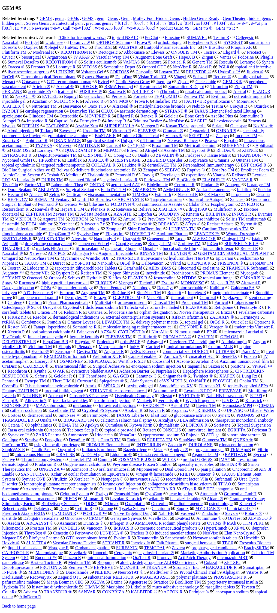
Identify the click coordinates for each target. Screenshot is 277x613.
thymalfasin (169, 425)
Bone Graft (194, 116)
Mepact (8, 81)
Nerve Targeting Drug (132, 513)
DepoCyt (165, 287)
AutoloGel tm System (21, 175)
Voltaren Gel (92, 72)
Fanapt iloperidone (50, 327)
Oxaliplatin (135, 503)
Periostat (119, 96)
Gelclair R (63, 376)
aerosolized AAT (125, 184)
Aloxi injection (20, 130)
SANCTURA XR (160, 489)
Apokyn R (134, 410)
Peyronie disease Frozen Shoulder (142, 464)
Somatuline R (85, 327)
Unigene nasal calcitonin (84, 464)
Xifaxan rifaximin (187, 317)
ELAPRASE (197, 307)
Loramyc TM (258, 184)
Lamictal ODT (239, 508)
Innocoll (100, 552)
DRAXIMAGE (67, 140)
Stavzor (231, 513)
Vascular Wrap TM (112, 57)
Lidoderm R (37, 268)
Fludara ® (210, 184)
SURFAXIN (127, 547)
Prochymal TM (194, 302)
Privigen (9, 292)
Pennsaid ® (48, 204)
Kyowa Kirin (141, 425)
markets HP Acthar (52, 248)
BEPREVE (103, 567)
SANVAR (87, 592)
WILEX (169, 459)
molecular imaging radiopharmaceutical (138, 327)
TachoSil (147, 282)
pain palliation (213, 469)
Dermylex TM (82, 111)
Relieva (145, 209)
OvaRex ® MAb (221, 523)
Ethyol (132, 150)
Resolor (39, 317)
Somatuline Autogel (206, 199)
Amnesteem (78, 435)
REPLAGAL (100, 361)
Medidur (73, 175)
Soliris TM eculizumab (246, 219)
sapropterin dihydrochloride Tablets (86, 268)
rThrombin (169, 91)
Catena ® (16, 425)
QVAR (59, 371)
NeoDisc (176, 121)
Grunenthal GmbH (240, 493)
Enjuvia (193, 435)
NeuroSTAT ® (130, 572)
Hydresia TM (13, 587)
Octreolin (159, 503)
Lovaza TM (169, 72)
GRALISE (65, 454)
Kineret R (247, 503)
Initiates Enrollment (99, 449)
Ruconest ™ (46, 557)
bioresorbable (191, 287)
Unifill (83, 199)
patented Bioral (82, 179)
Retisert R (249, 248)
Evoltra (167, 282)
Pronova (164, 557)
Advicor (30, 592)
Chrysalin (144, 72)
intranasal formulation (107, 557)
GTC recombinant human (69, 81)
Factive (8, 459)
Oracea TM (47, 312)
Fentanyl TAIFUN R (20, 390)
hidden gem (12, 23)
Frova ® (144, 42)
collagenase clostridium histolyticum (179, 484)
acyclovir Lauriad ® (156, 552)
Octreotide (69, 116)
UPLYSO (235, 410)
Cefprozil (208, 297)
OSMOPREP (71, 361)
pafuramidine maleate (21, 582)
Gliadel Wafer (262, 410)
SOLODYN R (66, 101)
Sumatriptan (253, 567)
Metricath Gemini (199, 145)
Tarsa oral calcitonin (25, 430)
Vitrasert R (121, 130)
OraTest (235, 518)
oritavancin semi (132, 302)
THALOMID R (15, 248)
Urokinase (54, 42)
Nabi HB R (32, 395)
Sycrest (259, 454)
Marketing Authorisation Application (212, 552)
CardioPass (41, 449)
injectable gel (14, 101)
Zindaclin (209, 513)
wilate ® (156, 498)
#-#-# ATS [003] (109, 28)
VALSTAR (127, 47)
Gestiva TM (87, 351)
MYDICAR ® (207, 508)
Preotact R (40, 67)
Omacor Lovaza (81, 322)
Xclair (56, 474)
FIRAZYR (17, 317)
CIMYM (92, 587)
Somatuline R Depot (186, 86)
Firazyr (100, 297)
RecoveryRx (41, 577)
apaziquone (12, 116)
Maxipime (115, 587)
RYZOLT (10, 111)
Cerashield (133, 268)
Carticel (153, 346)
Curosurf (85, 381)
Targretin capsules (166, 199)
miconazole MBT (232, 557)
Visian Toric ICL (152, 76)
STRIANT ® (176, 111)
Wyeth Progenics (200, 400)
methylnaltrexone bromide (162, 106)
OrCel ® (127, 263)
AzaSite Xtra (86, 125)
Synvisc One (88, 233)
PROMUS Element (217, 273)
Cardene (15, 302)
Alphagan (230, 572)
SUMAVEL (196, 37)
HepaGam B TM (106, 439)
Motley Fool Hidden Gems (156, 18)
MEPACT (111, 150)
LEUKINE (65, 72)
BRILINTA (215, 214)
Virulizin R (12, 346)
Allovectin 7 (36, 400)
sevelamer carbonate (256, 312)
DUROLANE (201, 444)
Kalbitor (217, 287)
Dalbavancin (152, 263)
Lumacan (47, 229)
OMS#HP (197, 381)
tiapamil (195, 366)
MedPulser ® (161, 572)
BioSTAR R (105, 135)
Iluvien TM (206, 405)
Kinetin (192, 214)
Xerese (35, 253)
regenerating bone (120, 248)
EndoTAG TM (113, 189)
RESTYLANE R (17, 238)
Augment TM (93, 292)
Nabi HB (166, 513)
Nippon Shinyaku (123, 273)
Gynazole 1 (199, 130)
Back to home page (19, 606)
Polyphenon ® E (202, 42)
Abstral (239, 91)
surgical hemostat (200, 542)
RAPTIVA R (236, 454)
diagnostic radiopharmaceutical (29, 498)
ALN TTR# (36, 542)
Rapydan (83, 341)
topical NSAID (125, 37)
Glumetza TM (214, 439)
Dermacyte (249, 317)
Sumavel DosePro (23, 62)
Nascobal (10, 42)
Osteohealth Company (134, 395)
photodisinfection (17, 229)
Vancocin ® (96, 528)
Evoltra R (122, 538)
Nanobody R (105, 238)
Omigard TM (233, 238)
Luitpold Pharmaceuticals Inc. (170, 47)
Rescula (226, 62)
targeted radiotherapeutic (63, 165)
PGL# (223, 67)
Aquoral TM (53, 219)
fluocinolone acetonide (22, 233)
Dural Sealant (20, 189)
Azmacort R (81, 469)
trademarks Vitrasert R (254, 327)
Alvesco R (94, 101)
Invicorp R (116, 121)
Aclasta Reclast (93, 214)
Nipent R (10, 263)
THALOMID (165, 96)
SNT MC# (119, 101)
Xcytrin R (16, 332)
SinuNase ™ (70, 415)
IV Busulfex (213, 47)
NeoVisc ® (263, 125)
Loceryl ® (44, 361)
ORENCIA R (198, 263)
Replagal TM (159, 243)
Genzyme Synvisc (126, 518)
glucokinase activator (192, 415)
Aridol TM (180, 405)
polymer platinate (191, 577)
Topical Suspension (254, 425)
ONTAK (97, 184)
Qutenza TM (247, 160)
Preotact (254, 52)
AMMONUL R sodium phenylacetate (168, 523)
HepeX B (187, 57)
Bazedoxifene (135, 449)
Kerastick (253, 400)
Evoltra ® (40, 351)
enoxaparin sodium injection (156, 366)
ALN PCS (56, 253)
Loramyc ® (80, 42)
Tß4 (25, 557)
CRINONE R (191, 327)
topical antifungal (218, 278)
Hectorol (15, 194)
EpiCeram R (118, 474)
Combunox (31, 322)
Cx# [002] (136, 145)
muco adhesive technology (175, 587)
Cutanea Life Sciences (119, 489)
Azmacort (68, 523)
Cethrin (35, 302)
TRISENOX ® (230, 263)
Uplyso (127, 140)
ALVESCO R (204, 238)
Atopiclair (208, 493)
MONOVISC (192, 282)
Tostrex (210, 52)
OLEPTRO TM (126, 297)
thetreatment (182, 297)
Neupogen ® (112, 479)
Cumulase (114, 425)
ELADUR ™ (213, 179)
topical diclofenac (218, 248)
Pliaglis (266, 57)
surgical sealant (100, 140)
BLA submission (194, 420)
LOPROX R (196, 425)
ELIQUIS (103, 282)
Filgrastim (115, 233)
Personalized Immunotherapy (208, 165)
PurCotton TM (15, 444)
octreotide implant (250, 96)
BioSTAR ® (231, 464)
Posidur (264, 189)
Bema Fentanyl (112, 287)
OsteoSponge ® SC (19, 307)
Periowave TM (157, 179)
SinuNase (187, 439)
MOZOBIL (129, 567)
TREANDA (156, 567)
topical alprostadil (120, 430)
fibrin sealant (87, 248)
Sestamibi (10, 224)
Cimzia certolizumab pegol (161, 454)
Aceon (55, 430)
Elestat (166, 395)
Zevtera (178, 547)
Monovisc (245, 101)
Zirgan (207, 57)
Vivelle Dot (159, 518)
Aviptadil (10, 243)
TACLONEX (57, 125)
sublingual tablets (253, 76)
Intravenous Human (32, 454)
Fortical (221, 302)
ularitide (9, 518)
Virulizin (59, 479)
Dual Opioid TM (179, 469)
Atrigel (151, 150)
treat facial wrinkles (70, 400)
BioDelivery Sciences (60, 503)
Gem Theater (234, 18)
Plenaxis (84, 346)
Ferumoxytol (98, 415)
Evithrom (219, 96)
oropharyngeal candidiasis (214, 547)
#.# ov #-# (239, 23)
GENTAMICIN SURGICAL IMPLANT (233, 253)
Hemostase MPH (237, 405)
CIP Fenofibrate (92, 376)
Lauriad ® (26, 179)
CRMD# (96, 518)
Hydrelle (94, 278)
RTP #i (256, 395)
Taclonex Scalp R (82, 430)
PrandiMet (250, 351)
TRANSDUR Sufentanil (247, 268)
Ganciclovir (94, 96)
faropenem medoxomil (38, 297)
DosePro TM (223, 170)
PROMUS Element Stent (108, 444)
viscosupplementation (107, 194)
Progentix (179, 410)
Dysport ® (200, 150)
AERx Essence (143, 351)
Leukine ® (131, 165)
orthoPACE (130, 341)
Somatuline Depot (119, 67)
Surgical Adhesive (109, 366)
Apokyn (92, 425)
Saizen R (216, 366)
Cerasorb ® (83, 489)
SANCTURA (32, 474)
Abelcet (36, 194)
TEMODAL (154, 547)
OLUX (107, 111)
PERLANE (12, 91)
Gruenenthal (158, 238)
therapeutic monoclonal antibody (244, 420)
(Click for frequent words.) (82, 37)
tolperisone (244, 302)
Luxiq (180, 238)
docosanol (161, 361)
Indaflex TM (166, 101)
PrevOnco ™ (158, 219)
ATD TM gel (92, 454)
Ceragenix (123, 552)
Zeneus (254, 121)
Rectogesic (108, 52)
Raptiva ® (196, 170)
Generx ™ (74, 204)
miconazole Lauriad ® (244, 332)
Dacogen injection (18, 287)
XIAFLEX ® (13, 106)
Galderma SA (243, 287)
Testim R (221, 37)
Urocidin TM (94, 130)
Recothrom (17, 371)
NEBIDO (103, 572)
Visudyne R (58, 547)
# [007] (137, 23)
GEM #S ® (203, 28)
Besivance (72, 106)
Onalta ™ (48, 420)
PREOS (70, 498)
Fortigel (32, 42)
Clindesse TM (41, 116)
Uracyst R (238, 106)
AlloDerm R (30, 596)
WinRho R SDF (132, 361)
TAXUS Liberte (130, 415)
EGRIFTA (236, 430)
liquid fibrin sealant (25, 547)
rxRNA (8, 322)
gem (100, 18)
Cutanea (95, 312)
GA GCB (121, 376)
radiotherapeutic (188, 503)
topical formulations (184, 346)
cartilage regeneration (44, 111)
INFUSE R (241, 214)
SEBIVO (172, 170)
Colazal (210, 562)
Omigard (10, 258)
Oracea (55, 278)
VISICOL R (25, 219)
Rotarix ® (253, 513)
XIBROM (79, 219)
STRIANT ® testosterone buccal (118, 390)
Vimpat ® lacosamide (154, 474)
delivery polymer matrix (157, 322)
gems (59, 18)
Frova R (142, 101)
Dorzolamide (77, 572)
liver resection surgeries (28, 72)
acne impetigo (181, 493)
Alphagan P (82, 253)
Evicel (103, 81)
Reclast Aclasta (220, 224)
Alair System (141, 381)
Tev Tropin (11, 336)
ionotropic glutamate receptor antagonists (60, 484)
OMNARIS (226, 130)
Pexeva (211, 140)
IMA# (224, 459)
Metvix (65, 145)
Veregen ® (218, 327)
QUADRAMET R (81, 150)
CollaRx (9, 592)
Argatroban (57, 57)
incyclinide (155, 273)
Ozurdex (261, 106)
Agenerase (138, 582)
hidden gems (260, 18)
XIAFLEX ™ (170, 209)
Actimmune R (165, 390)
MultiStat (103, 302)
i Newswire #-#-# (44, 28)
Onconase (73, 518)
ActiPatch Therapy (194, 557)
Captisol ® (63, 121)
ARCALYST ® (39, 523)
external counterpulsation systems (135, 317)
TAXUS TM (35, 263)
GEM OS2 (21, 150)
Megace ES (12, 538)
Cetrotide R (184, 184)
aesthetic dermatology (139, 111)
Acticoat (55, 395)
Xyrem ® (248, 224)
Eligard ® (231, 52)
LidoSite (138, 587)
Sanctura (154, 62)
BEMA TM (69, 425)
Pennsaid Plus (127, 493)
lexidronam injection (112, 400)
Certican (74, 194)
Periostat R (261, 430)
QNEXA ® (243, 439)
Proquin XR (241, 47)
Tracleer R (139, 533)
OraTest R (141, 557)
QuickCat (239, 322)
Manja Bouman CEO (65, 582)
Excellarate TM (62, 410)
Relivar (62, 170)
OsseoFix (10, 385)
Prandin (54, 322)
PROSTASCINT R (229, 577)
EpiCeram (224, 258)
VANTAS (131, 62)
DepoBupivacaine (18, 567)
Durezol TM (164, 302)
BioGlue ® (186, 179)
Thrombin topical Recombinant (48, 76)
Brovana (58, 489)
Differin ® (147, 336)
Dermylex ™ (76, 297)
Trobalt (53, 175)
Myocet (9, 125)
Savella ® (77, 552)
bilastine (96, 204)
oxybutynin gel (140, 385)
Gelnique (10, 439)
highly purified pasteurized (65, 282)
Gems (113, 18)
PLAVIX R (137, 278)
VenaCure (127, 435)
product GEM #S (174, 28)
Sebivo (74, 278)
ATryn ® (192, 224)
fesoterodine (164, 278)
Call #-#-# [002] (77, 28)
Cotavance (31, 81)
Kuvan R (157, 410)
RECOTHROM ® (61, 62)
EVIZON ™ (153, 405)
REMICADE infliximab (65, 356)
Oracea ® (16, 67)
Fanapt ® (10, 400)
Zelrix (54, 194)
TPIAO (224, 484)
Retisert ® (222, 76)
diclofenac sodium (102, 307)
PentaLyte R (250, 307)
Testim (217, 106)
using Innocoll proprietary (57, 444)
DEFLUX (30, 125)
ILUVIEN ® (180, 253)
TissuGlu (10, 184)
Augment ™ (13, 273)
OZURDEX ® (36, 366)
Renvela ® (44, 209)
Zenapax (150, 170)
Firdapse (192, 155)
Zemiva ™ (77, 567)
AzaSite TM (174, 150)
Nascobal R (188, 194)
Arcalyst (165, 420)
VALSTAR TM (51, 238)
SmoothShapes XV (176, 385)
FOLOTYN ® (123, 204)
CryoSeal (71, 307)
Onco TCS (97, 106)
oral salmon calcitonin (51, 332)
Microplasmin (111, 346)
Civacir (8, 57)
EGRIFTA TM (159, 439)
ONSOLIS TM (184, 52)
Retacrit (174, 292)
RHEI (185, 474)
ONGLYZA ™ (52, 469)
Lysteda (9, 395)
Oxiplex (31, 47)
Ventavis (144, 400)
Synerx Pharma (95, 76)
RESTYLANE (127, 160)
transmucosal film (70, 366)
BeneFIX (229, 356)
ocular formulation (84, 474)
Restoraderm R (15, 209)
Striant (218, 125)
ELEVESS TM (119, 336)
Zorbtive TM (189, 243)
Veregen (126, 282)
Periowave (84, 533)
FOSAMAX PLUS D (137, 459)
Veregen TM (106, 219)
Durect (59, 263)
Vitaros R (254, 572)
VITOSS (89, 67)
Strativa (31, 439)
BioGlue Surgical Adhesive (26, 170)
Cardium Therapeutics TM (225, 229)
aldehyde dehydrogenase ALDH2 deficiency (158, 562)
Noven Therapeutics (196, 312)
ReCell (8, 76)
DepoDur (123, 76)
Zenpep (222, 135)
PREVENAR (230, 390)
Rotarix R (10, 140)
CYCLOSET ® (131, 332)
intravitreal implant (204, 430)
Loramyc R (66, 67)
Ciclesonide (205, 81)
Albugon (232, 184)
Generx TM (202, 62)
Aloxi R (205, 67)
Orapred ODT (154, 67)
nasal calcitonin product (206, 91)
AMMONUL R (176, 189)
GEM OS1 (229, 336)
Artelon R (204, 361)
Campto (105, 459)
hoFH (135, 346)
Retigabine (223, 307)
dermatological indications (76, 317)
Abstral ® (65, 86)
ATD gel (213, 435)
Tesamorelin (147, 538)
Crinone (106, 508)
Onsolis (149, 248)
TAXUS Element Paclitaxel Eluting (225, 111)
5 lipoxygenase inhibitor (198, 219)
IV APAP (82, 57)
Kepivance (198, 160)
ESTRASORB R (16, 155)
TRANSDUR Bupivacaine (139, 258)
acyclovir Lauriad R (120, 179)
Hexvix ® (10, 542)
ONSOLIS (171, 430)
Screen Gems (37, 23)
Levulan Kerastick (126, 498)
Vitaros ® (173, 135)
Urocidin (252, 538)
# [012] (121, 23)
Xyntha (40, 371)
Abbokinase (134, 52)
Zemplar (113, 229)
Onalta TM (248, 381)
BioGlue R (120, 292)
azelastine (210, 268)
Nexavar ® (142, 224)
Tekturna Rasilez (147, 121)
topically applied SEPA (248, 385)
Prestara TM (41, 528)
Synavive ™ (18, 435)
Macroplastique (49, 552)
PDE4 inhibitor (39, 224)
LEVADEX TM (116, 322)
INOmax (111, 503)
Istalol (257, 238)
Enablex (74, 160)
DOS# (91, 503)
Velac (158, 449)
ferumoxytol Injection (122, 484)
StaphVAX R (13, 449)
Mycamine (70, 258)
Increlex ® (140, 542)
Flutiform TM (14, 52)
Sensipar (62, 351)
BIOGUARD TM (79, 420)
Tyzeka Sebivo (132, 508)
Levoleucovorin (228, 121)
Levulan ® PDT (198, 390)
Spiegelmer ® (111, 381)
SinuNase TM (149, 292)
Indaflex (244, 189)
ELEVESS (147, 130)
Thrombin (219, 86)
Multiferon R (224, 209)
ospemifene (196, 175)
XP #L (239, 528)
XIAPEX (227, 376)
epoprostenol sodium (161, 435)
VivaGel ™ (262, 366)
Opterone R (264, 322)
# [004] (220, 23)
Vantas (225, 57)
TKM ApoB (240, 449)
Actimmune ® (208, 518)
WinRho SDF (97, 258)
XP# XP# (232, 562)
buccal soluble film (179, 248)
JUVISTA (230, 400)
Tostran (14, 268)
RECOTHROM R (76, 52)
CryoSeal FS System (100, 410)
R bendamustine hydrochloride (52, 385)
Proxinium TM (165, 145)
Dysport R (65, 273)
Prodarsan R (45, 464)
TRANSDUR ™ (251, 155)
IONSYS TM (151, 253)
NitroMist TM (44, 106)
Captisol (113, 145)
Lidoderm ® (121, 454)
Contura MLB (220, 346)
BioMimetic (157, 184)
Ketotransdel (151, 86)
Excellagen (170, 175)
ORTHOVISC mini (113, 42)
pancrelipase (13, 562)
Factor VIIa (35, 184)
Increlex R (197, 292)
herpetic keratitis (84, 336)
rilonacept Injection (236, 444)
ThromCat (103, 47)
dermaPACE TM (161, 165)
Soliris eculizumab (100, 62)
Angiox (259, 341)
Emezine (172, 37)
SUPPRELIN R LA (241, 243)
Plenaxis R (100, 209)
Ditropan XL (210, 385)
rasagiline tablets (220, 587)
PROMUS (246, 415)
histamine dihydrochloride (55, 587)
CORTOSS (119, 72)
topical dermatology (75, 287)
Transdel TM (80, 459)
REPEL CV (18, 199)
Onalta (143, 155)
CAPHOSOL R (15, 552)
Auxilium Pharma (172, 233)
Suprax (182, 508)
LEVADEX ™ (206, 233)
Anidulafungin (233, 341)
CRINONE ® (95, 155)
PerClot (151, 37)
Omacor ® (206, 474)
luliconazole (12, 528)
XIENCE (250, 150)
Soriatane (222, 425)
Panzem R (72, 557)
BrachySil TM (256, 547)
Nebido (198, 106)
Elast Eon (158, 415)
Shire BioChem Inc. (145, 229)
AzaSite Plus (221, 116)
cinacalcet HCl (202, 356)
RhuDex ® (225, 150)
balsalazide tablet (185, 498)
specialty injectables (195, 464)
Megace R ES (222, 282)
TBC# (227, 542)
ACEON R (173, 592)
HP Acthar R (50, 160)
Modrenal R (43, 52)
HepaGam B (59, 233)
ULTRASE (225, 351)
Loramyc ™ (47, 150)
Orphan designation (92, 547)
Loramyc (247, 62)
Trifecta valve (136, 307)
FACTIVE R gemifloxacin (207, 101)
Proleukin (105, 341)
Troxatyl (118, 224)
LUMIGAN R (64, 513)
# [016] (152, 23)
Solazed (200, 76)
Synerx (224, 415)
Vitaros (219, 175)
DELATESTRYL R (19, 341)
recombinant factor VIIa (187, 479)
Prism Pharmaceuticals (68, 302)
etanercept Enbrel (94, 243)
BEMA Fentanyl (118, 86)
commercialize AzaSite (162, 204)
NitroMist (159, 332)
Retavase (124, 209)
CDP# (46, 287)
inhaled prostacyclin (45, 336)
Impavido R (37, 121)
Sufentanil (224, 479)
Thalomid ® (98, 175)
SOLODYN (169, 214)
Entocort (67, 292)
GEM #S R (225, 28)
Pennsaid (10, 381)
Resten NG (17, 327)
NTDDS (189, 278)
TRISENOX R (207, 410)
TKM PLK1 (253, 523)
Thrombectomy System (42, 459)
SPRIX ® (111, 385)
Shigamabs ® (174, 376)
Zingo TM (243, 86)
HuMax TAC (76, 47)
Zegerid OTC (70, 577)
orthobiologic (169, 42)
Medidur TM (79, 562)
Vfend (175, 263)
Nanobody (142, 287)
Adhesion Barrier (134, 371)
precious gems (98, 23)
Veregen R (150, 125)
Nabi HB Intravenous (224, 395)
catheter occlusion (26, 410)
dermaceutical (40, 415)
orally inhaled (167, 307)
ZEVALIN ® (167, 155)
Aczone (183, 361)
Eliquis (64, 346)
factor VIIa (39, 273)
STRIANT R (113, 542)
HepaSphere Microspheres (205, 371)
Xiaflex (114, 278)
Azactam (39, 101)
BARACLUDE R (221, 567)
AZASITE (122, 214)
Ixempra (163, 81)
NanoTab (105, 263)
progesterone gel (209, 449)
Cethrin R (83, 508)
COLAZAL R (103, 165)
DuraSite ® (93, 523)
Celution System (74, 493)
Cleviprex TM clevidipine (192, 341)
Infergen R (119, 523)
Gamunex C (146, 376)
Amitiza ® (173, 356)
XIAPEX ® (98, 160)
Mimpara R (93, 498)
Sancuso (237, 199)
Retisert (149, 430)
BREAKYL (168, 224)
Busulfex (103, 199)
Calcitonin (161, 508)
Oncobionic (242, 469)
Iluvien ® (255, 72)
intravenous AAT (144, 479)
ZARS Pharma (48, 435)
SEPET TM (199, 135)
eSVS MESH (170, 381)
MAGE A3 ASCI (155, 577)
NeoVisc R (182, 67)
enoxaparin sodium (232, 592)
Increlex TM (246, 135)
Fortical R (177, 62)
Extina (116, 582)
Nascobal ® (12, 253)
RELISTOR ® (198, 72)
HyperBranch (215, 528)
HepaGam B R (55, 341)
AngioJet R (114, 351)
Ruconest (27, 282)
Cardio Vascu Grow (133, 81)
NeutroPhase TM (39, 258)
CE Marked (214, 194)
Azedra (13, 523)
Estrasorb (163, 194)
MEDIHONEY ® (43, 572)
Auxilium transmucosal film (244, 361)
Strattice (161, 582)
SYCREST (233, 42)
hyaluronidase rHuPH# (189, 258)
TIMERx (140, 194)
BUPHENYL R (235, 145)
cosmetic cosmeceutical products (168, 528)
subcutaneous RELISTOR (110, 577)
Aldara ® (215, 498)
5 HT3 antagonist (218, 489)
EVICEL (50, 96)
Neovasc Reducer (182, 140)
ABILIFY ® (48, 189)
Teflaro (46, 130)
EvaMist (182, 518)
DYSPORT (81, 263)
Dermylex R (90, 121)
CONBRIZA (113, 592)
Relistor (239, 175)
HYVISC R (140, 233)
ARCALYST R (131, 199)
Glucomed (187, 268)
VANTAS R (242, 179)
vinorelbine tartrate (244, 435)
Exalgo (101, 493)
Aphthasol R (36, 140)
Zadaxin (175, 444)
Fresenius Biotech (255, 542)
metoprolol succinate (231, 292)
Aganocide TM (205, 454)
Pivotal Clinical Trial (198, 572)
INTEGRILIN (149, 444)
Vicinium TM (40, 346)
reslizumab (249, 258)
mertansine (82, 405)
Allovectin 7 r (92, 224)
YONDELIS (69, 528)
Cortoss (14, 415)
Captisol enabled (143, 356)
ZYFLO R (250, 204)
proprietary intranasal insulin (232, 582)
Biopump (105, 562)
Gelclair (171, 116)
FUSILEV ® (91, 91)
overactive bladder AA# (92, 371)
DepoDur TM (261, 263)
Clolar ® (196, 204)
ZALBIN (206, 336)
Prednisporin (182, 273)
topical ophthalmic (18, 165)
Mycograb (249, 273)
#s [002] (169, 23)
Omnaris (221, 160)
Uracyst (49, 307)
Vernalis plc (168, 400)
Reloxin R (73, 312)
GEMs (73, 18)
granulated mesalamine (68, 135)
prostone (238, 366)
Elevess (158, 52)
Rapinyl (71, 96)
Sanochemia (175, 538)
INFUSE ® (12, 572)
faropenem (240, 194)
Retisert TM (91, 273)
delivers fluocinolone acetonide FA (106, 170)
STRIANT (11, 278)
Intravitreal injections (117, 405)
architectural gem (67, 23)
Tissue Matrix (219, 155)
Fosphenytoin (222, 204)
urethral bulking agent (64, 390)
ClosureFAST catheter (89, 395)
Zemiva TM (194, 96)
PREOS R (89, 86)
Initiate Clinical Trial (140, 135)
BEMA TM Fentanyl (52, 199)
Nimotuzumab (187, 332)
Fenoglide (53, 439)
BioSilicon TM (188, 582)
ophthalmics (41, 425)
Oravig (147, 175)
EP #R (212, 332)
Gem (125, 18)
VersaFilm (156, 297)
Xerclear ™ (84, 479)
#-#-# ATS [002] (141, 28)
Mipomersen (147, 469)
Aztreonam (35, 489)
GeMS (88, 18)
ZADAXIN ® (221, 317)
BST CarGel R (253, 165)
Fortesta (140, 96)
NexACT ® (25, 96)
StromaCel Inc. (186, 567)
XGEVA (97, 582)
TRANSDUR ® (58, 592)
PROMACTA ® (177, 336)
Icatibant (65, 91)
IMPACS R (123, 528)
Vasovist (187, 513)
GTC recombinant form (86, 538)
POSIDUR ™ (95, 513)
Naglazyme (232, 297)
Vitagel (180, 76)
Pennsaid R (125, 175)
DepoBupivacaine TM (57, 155)
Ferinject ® (199, 592)
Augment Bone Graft (153, 57)
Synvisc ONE (34, 479)
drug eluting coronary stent (48, 243)
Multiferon (257, 390)
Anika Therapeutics (213, 189)
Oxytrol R (66, 449)
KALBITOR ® (144, 592)
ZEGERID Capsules (165, 160)
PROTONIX (51, 567)
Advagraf (155, 341)
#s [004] (203, 23)
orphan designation (156, 312)
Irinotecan (104, 435)
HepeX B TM (72, 209)
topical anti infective (254, 67)
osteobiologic (221, 503)
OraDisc (9, 366)
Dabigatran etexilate (40, 518)
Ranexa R (149, 116)
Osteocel (34, 278)
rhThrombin (150, 140)
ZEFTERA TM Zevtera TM (49, 214)
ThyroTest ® (35, 533)
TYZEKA (43, 145)
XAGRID (199, 121)
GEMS (46, 18)
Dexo (64, 508)
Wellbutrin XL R (107, 356)
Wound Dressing (240, 233)
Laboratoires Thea (67, 184)
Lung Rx (249, 376)
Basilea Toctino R (46, 562)
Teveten (248, 587)
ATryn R (189, 489)
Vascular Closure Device (74, 542)
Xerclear (66, 224)
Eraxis (226, 312)
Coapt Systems (129, 243)
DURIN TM (52, 179)
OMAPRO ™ (145, 189)
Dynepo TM (35, 381)
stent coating (260, 297)
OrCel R (217, 322)
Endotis (133, 439)
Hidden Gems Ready (201, 18)
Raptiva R (117, 91)
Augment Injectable (115, 253)
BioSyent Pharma (44, 538)
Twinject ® (203, 376)
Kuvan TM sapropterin (185, 125)
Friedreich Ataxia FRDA (23, 513)
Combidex (91, 229)
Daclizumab (12, 577)
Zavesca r (67, 130)
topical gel (194, 322)
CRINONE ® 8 (15, 405)
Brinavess (85, 332)
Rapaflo (231, 140)
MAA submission (51, 405)
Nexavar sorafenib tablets (215, 538)
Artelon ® (41, 86)
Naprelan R (166, 371)
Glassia (68, 229)
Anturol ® (132, 219)
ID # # (20, 28)
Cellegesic (245, 37)
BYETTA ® (189, 395)
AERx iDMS (160, 268)
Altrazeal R (251, 282)
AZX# (106, 332)
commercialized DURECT (186, 351)
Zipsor (183, 81)
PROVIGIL (223, 381)
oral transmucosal (114, 469)
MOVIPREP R (97, 116)
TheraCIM (61, 381)
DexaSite (77, 439)
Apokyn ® (179, 449)
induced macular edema (175, 533)
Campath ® (173, 130)
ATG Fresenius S (38, 292)
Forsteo (250, 356)
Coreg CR (122, 155)
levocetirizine (121, 312)
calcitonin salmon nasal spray (126, 420)
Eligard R (125, 116)
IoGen (212, 243)
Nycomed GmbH (17, 160)
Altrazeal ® (122, 106)
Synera (268, 62)
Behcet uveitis (14, 508)
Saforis (41, 376)
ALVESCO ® (260, 518)
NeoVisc (210, 533)
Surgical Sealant (80, 189)
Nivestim (79, 238)
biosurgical (31, 57)
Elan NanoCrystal (239, 533)
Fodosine (246, 57)
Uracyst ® (132, 238)
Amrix (91, 385)
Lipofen (145, 214)
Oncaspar (238, 125)
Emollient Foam (255, 170)
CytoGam (153, 493)
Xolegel (51, 47)
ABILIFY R (142, 91)
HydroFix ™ (229, 72)
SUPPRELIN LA (119, 125)
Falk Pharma (167, 542)
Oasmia (263, 194)
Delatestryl (43, 508)
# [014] (186, 23)
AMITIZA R (89, 145)
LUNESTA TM (182, 229)
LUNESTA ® (112, 533)
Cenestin (60, 533)
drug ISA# (198, 209)
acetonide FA (39, 91)
